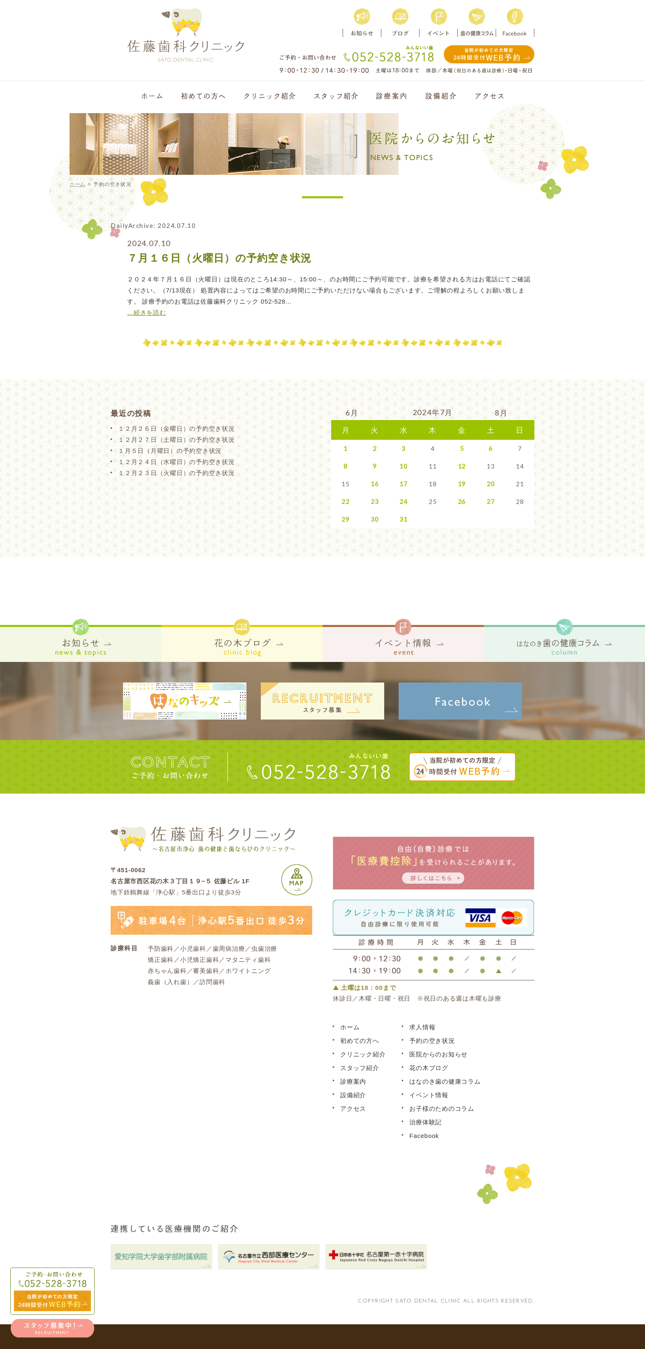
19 (462, 484)
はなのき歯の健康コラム (444, 1081)
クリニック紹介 (362, 1054)
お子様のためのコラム (441, 1108)
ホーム (78, 184)
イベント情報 (428, 1094)
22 (345, 501)
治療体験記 (425, 1122)
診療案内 (353, 1081)
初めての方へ (359, 1040)
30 (375, 519)
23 (375, 501)
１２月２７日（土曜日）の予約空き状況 (176, 439)
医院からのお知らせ (438, 1054)
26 (462, 501)
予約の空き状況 (432, 1040)
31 (403, 519)
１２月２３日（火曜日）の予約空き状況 (176, 472)
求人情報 (422, 1027)
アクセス (353, 1108)
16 (375, 484)
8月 (501, 412)
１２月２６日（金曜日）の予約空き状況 (176, 428)
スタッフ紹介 (359, 1067)
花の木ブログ (428, 1067)
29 (345, 519)
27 (491, 501)
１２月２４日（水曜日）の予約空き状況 (176, 461)
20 (491, 484)
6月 (352, 412)
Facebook (424, 1135)
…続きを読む (146, 312)
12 (462, 466)
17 (403, 484)
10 (403, 466)
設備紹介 (353, 1094)
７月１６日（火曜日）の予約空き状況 (219, 258)
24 (403, 501)
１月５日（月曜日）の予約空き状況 (170, 450)
